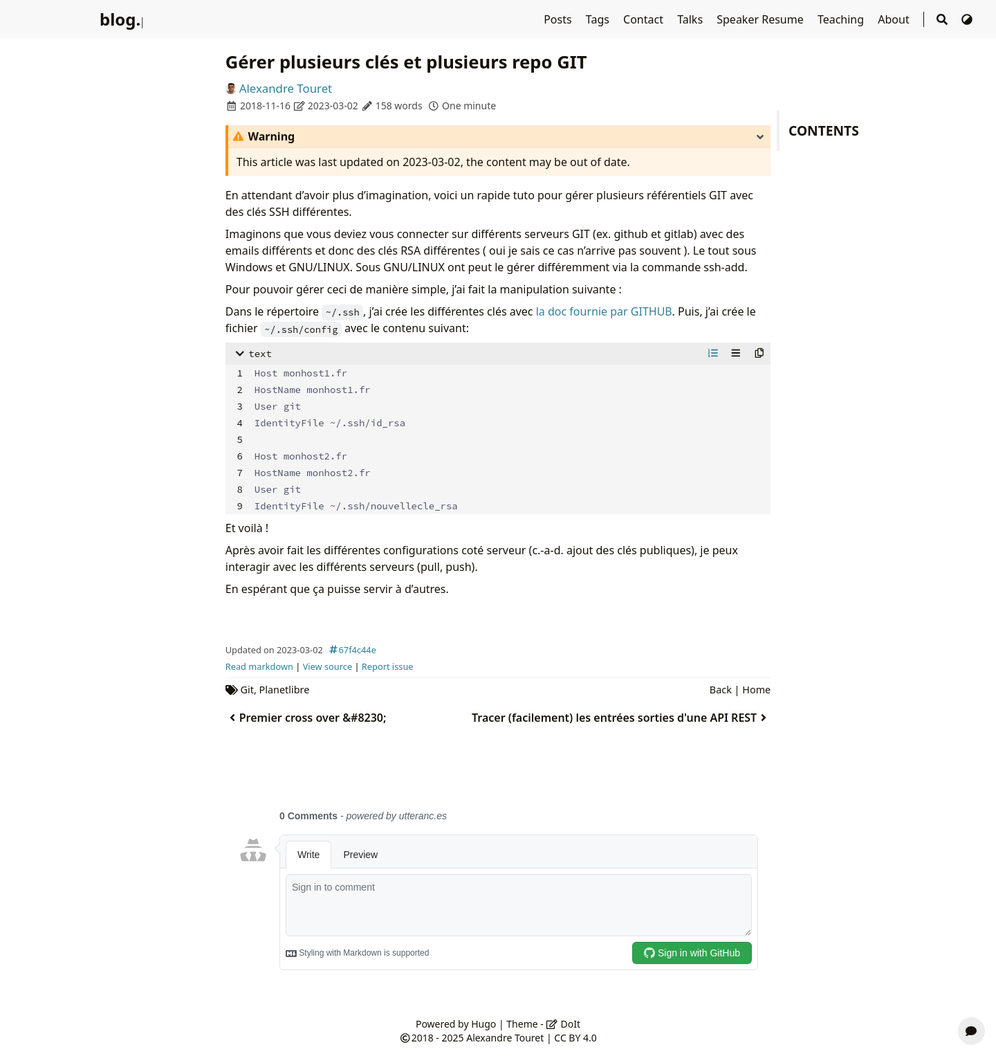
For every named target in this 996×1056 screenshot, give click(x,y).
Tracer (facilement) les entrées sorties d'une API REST (621, 717)
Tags (599, 19)
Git (247, 689)
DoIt (563, 1023)
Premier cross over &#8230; (306, 717)
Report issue (388, 666)
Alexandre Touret (285, 88)
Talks (691, 19)
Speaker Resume (761, 19)
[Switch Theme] (967, 19)
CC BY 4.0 (575, 1037)
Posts (559, 19)
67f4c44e (350, 650)
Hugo (483, 1023)
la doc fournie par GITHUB (604, 311)
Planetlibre (284, 689)
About (895, 19)
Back (721, 689)
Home (756, 689)
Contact (644, 19)
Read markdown (259, 666)
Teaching (842, 19)
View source (328, 666)
